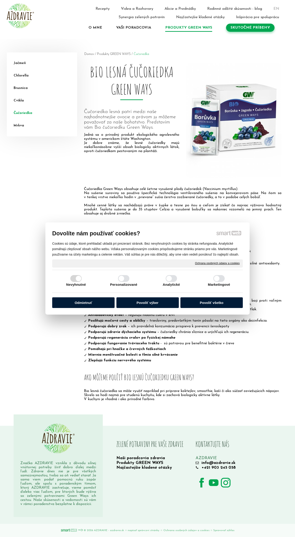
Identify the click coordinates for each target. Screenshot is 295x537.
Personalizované (123, 284)
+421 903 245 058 (219, 468)
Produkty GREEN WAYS (139, 463)
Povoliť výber (147, 303)
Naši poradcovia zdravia (140, 458)
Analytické (171, 284)
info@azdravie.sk (219, 463)
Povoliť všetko (212, 303)
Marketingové (219, 284)
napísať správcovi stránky (143, 530)
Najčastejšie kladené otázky (144, 468)
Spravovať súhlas (223, 530)
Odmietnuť (83, 303)
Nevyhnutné (76, 284)
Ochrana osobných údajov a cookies (217, 263)
